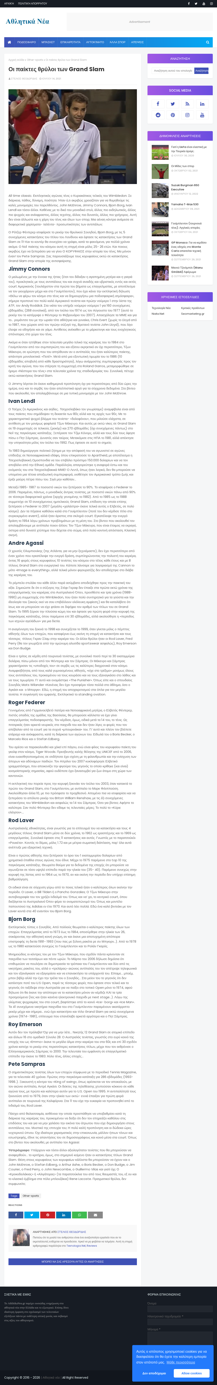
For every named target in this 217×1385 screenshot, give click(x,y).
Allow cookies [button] (191, 1373)
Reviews (92, 1246)
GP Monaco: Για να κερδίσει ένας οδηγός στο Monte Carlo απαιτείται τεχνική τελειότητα (189, 249)
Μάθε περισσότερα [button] (181, 1362)
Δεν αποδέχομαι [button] (154, 1373)
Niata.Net (158, 314)
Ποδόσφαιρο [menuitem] (26, 42)
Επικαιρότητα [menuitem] (70, 42)
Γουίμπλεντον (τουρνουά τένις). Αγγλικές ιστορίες (186, 225)
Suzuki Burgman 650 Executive (185, 187)
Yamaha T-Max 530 (185, 204)
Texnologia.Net (76, 1246)
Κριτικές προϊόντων (192, 308)
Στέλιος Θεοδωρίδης (24, 78)
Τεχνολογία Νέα (161, 308)
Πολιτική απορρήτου (32, 3)
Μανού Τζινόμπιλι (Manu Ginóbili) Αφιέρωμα (187, 270)
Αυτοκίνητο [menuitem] (95, 42)
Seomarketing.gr (192, 314)
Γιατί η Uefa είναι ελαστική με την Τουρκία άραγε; (189, 149)
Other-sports (35, 60)
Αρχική (9, 3)
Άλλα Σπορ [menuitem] (117, 42)
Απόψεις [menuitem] (137, 42)
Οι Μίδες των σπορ (182, 166)
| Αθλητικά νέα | (50, 1377)
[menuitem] (9, 42)
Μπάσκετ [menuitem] (48, 42)
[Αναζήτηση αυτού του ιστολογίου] (173, 71)
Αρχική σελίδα (16, 60)
